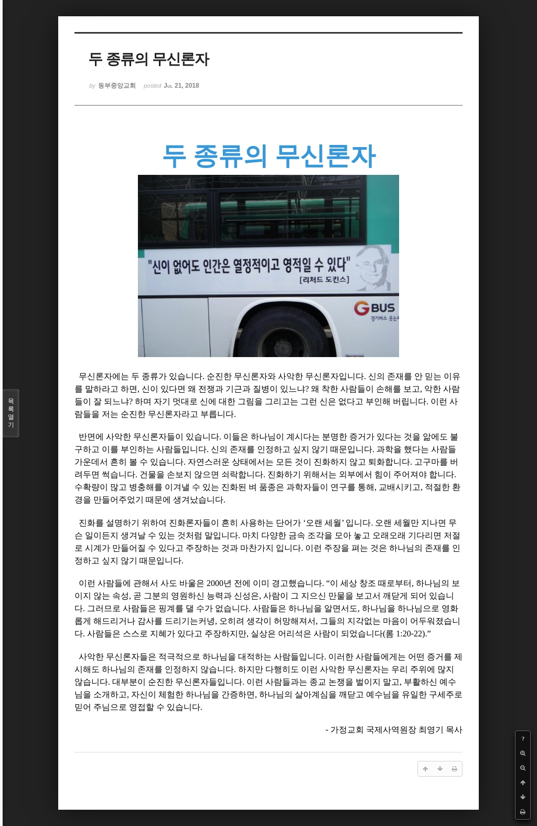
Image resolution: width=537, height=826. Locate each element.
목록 (11, 413)
